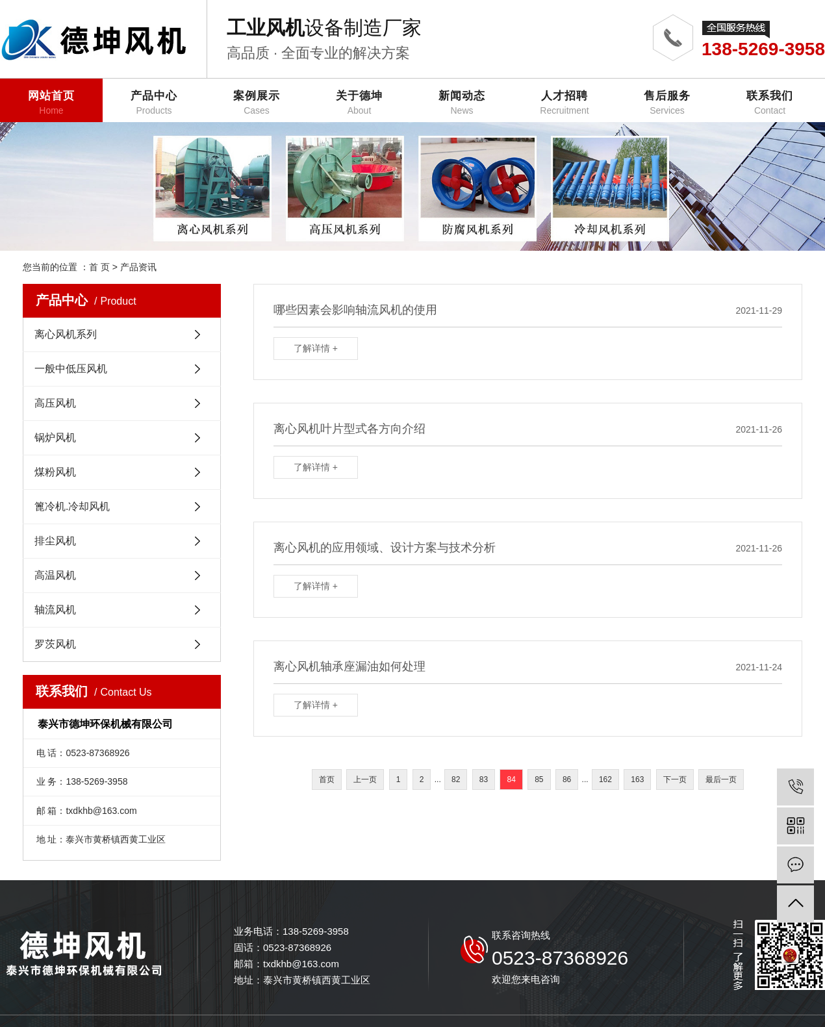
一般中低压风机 (70, 368)
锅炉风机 (55, 437)
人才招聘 (564, 103)
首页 (327, 779)
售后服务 (667, 103)
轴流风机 (55, 609)
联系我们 (769, 103)
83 (483, 779)
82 (455, 779)
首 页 (99, 267)
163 (637, 779)
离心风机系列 (65, 334)
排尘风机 (55, 540)
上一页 (365, 779)
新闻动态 (462, 103)
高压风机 (55, 403)
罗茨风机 (55, 644)
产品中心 (154, 103)
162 (605, 779)
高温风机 (55, 575)
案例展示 (256, 103)
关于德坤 (359, 103)
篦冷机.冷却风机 (72, 506)
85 (539, 779)
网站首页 (51, 103)
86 (567, 779)
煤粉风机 (55, 471)
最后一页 (721, 779)
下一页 (675, 779)
